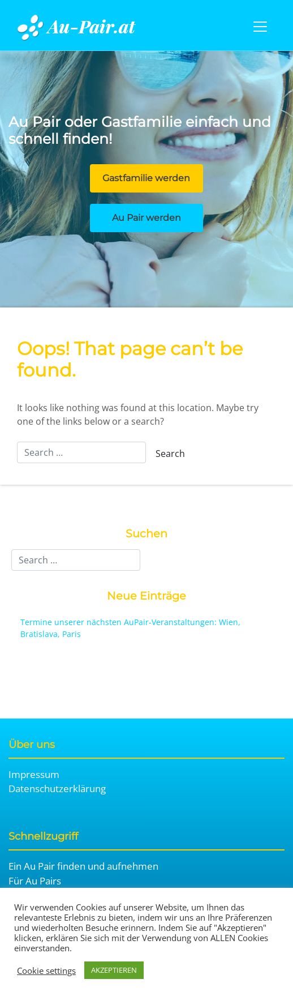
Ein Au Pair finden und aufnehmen (83, 866)
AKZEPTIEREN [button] (114, 970)
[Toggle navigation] (260, 26)
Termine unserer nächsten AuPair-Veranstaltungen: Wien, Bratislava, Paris (130, 628)
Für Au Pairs (34, 880)
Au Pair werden (146, 217)
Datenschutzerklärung (57, 788)
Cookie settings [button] (46, 970)
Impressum (33, 774)
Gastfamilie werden (146, 178)
